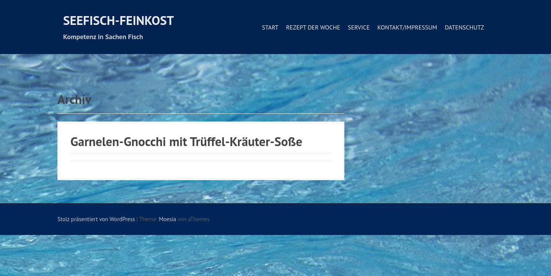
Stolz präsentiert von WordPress (96, 219)
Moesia (167, 219)
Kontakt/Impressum (407, 27)
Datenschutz (464, 27)
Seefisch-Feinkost (118, 20)
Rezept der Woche (313, 27)
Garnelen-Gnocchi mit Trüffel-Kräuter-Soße (186, 141)
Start (270, 27)
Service (359, 27)
